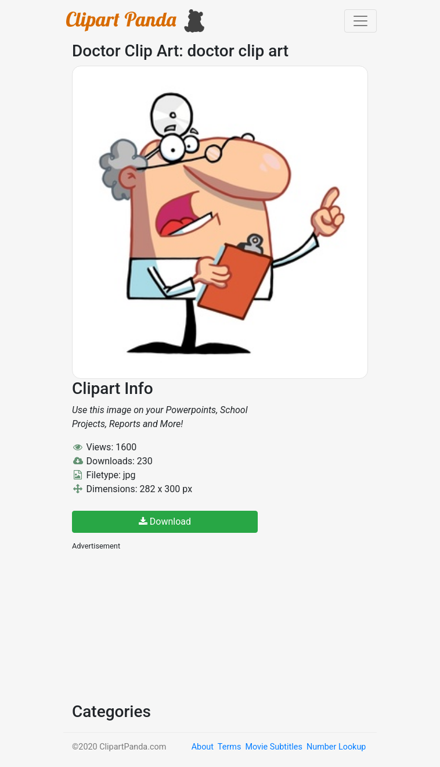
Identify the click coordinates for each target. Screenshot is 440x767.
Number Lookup (336, 747)
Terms (229, 747)
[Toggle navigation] (360, 21)
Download (165, 521)
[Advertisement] (159, 625)
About (203, 747)
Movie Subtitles (273, 747)
